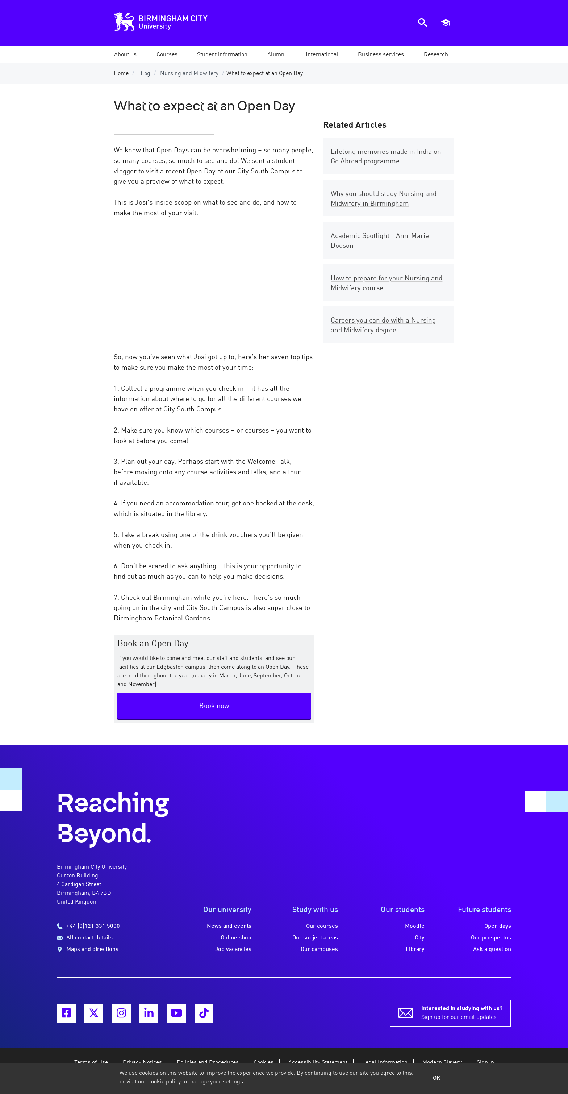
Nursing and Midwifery (189, 74)
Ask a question (492, 949)
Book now (214, 706)
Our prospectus (491, 938)
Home (121, 74)
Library (415, 949)
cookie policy (164, 1082)
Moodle (415, 926)
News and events (229, 926)
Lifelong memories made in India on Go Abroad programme (386, 156)
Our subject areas (315, 938)
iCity (419, 938)
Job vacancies (233, 949)
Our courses (322, 926)
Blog (144, 74)
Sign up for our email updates (461, 1012)
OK (436, 1078)
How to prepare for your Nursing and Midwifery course (386, 283)
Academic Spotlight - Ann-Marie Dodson (380, 241)
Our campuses (319, 949)
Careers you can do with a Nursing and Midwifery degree (383, 325)
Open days (497, 926)
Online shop (236, 938)
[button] (125, 55)
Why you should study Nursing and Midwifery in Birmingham (384, 199)
